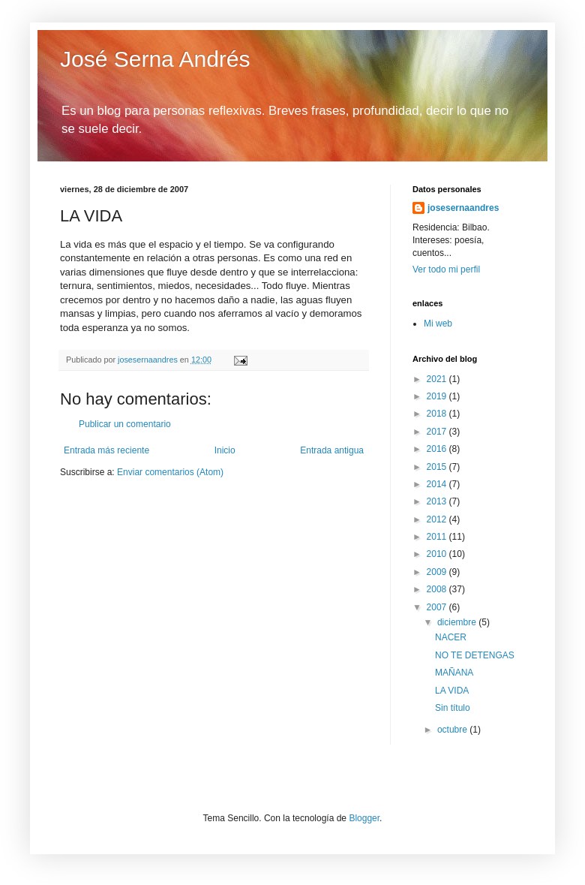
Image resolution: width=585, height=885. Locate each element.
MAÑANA (454, 672)
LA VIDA (452, 690)
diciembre (457, 622)
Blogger (364, 818)
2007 (438, 607)
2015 (438, 467)
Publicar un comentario (125, 424)
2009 (438, 572)
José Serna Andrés (155, 59)
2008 (438, 589)
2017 (438, 431)
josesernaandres (463, 208)
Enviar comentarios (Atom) (170, 472)
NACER (450, 637)
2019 (438, 396)
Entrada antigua (332, 450)
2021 (438, 379)
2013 (438, 501)
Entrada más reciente (106, 450)
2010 (438, 554)
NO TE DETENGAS (474, 655)
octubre (453, 729)
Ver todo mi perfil (446, 269)
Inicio (225, 450)
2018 (438, 413)
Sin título (452, 708)
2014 (438, 484)
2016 (438, 449)
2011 (438, 536)
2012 (438, 519)
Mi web (438, 323)
